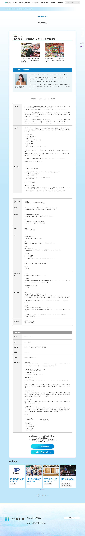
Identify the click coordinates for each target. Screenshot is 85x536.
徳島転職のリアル (45, 2)
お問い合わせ (60, 2)
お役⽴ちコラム (35, 2)
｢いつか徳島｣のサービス (24, 2)
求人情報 (15, 2)
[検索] (78, 2)
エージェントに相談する (42, 446)
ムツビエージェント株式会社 (33, 517)
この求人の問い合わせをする (42, 452)
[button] (40, 489)
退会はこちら (72, 517)
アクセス (53, 2)
